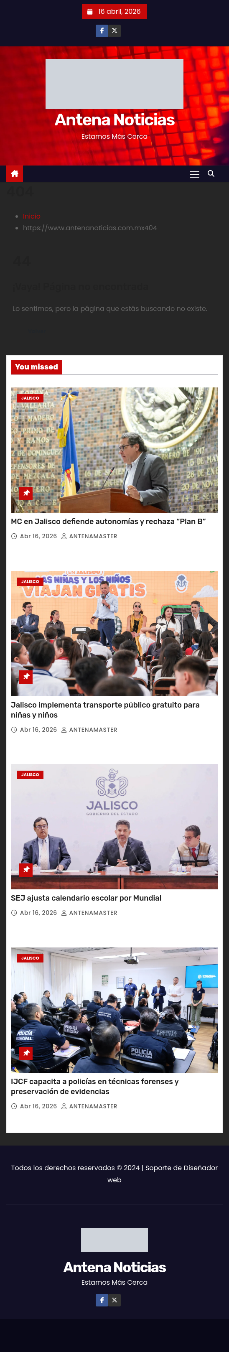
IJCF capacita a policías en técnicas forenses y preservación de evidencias (94, 1086)
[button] (213, 174)
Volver (37, 331)
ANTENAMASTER (89, 536)
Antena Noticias (115, 120)
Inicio (32, 216)
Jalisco (30, 398)
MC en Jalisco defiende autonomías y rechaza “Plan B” (109, 521)
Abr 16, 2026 (39, 536)
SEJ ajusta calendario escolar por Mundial (87, 898)
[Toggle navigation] (195, 174)
